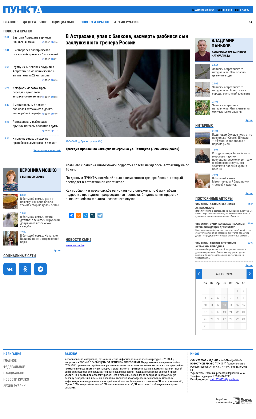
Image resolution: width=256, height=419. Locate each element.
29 (237, 318)
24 (205, 318)
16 (243, 305)
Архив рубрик (126, 22)
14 (230, 305)
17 (205, 312)
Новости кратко (94, 22)
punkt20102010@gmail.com (224, 379)
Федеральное (35, 22)
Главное (10, 22)
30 (243, 318)
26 (218, 318)
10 (205, 305)
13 (224, 305)
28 (230, 318)
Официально (64, 22)
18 (212, 312)
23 (243, 312)
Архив (57, 250)
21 (230, 312)
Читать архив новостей (47, 150)
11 (212, 305)
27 (224, 318)
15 (237, 305)
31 (205, 325)
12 (218, 305)
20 (224, 312)
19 (218, 312)
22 (237, 312)
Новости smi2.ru (75, 245)
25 (212, 318)
